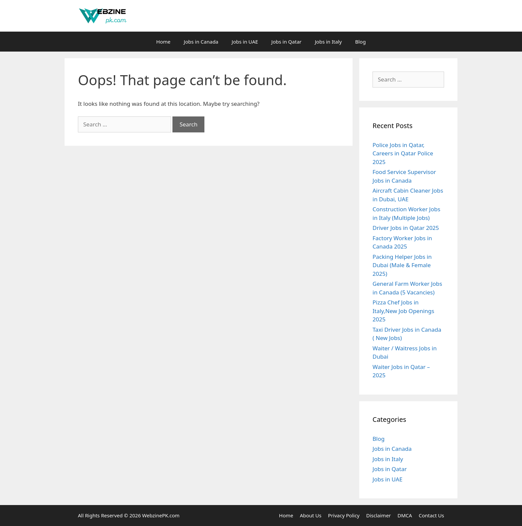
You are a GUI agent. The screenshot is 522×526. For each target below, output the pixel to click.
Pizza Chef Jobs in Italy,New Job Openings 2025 (403, 310)
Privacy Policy (344, 515)
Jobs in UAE (245, 41)
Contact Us (431, 515)
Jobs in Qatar (286, 41)
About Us (311, 515)
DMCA (404, 515)
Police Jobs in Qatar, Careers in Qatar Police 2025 (403, 153)
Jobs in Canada (201, 41)
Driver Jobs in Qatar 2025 (406, 228)
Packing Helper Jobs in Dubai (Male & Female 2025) (402, 265)
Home (163, 41)
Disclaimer (378, 515)
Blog (360, 41)
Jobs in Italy (328, 41)
